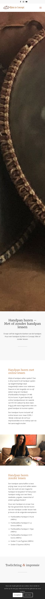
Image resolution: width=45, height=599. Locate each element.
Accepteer (17, 595)
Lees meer (28, 595)
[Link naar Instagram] (23, 1)
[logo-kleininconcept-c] (18, 8)
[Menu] (40, 7)
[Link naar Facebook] (20, 1)
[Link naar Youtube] (26, 1)
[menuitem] (40, 7)
